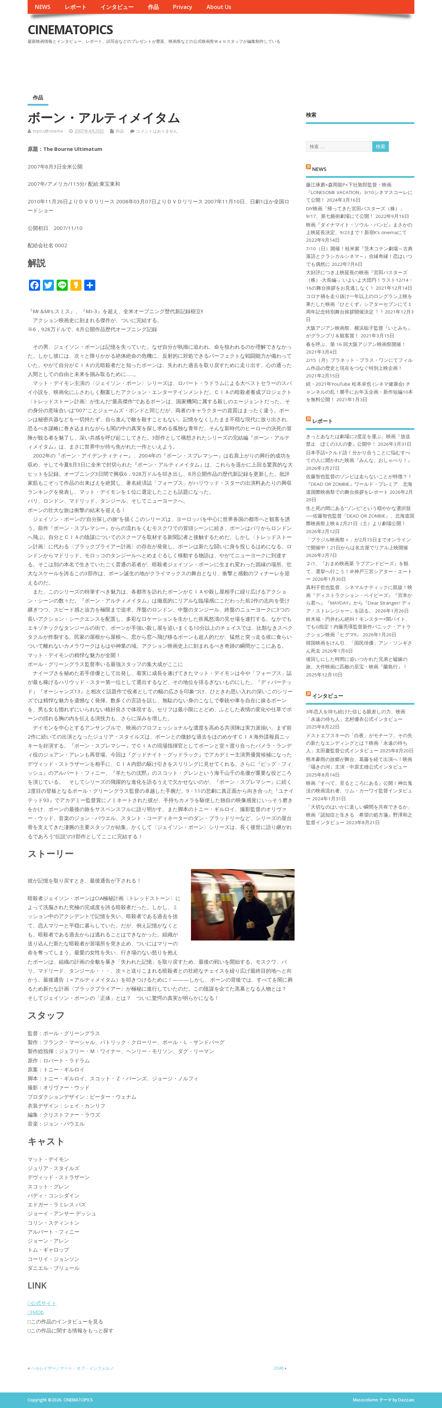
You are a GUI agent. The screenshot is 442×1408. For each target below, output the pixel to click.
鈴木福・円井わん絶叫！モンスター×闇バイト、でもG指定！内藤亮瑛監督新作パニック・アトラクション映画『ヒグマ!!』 (358, 627)
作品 (153, 7)
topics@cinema (48, 131)
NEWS (42, 7)
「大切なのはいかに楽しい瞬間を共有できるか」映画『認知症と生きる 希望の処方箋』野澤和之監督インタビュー (359, 815)
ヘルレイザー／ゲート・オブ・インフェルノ (72, 1368)
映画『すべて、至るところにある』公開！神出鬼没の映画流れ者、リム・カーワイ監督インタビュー (359, 791)
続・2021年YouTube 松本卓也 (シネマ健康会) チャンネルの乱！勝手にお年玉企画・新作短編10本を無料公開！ (359, 392)
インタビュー (117, 7)
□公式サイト (42, 1303)
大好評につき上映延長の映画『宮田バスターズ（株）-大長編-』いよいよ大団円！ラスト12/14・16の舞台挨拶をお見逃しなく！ (359, 280)
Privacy (182, 7)
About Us (218, 7)
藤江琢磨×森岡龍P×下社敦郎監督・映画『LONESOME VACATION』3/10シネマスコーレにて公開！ (359, 192)
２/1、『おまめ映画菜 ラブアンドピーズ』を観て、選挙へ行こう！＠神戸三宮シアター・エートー (359, 571)
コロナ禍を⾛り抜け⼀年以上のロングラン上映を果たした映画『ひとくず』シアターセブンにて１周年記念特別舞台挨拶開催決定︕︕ (359, 304)
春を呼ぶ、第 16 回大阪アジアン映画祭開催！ (356, 344)
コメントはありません (156, 131)
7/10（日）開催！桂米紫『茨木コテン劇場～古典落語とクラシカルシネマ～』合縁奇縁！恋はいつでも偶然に (359, 256)
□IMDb (36, 1312)
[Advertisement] (283, 65)
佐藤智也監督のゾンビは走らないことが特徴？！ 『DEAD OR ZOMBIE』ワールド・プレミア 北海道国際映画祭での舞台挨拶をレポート (359, 484)
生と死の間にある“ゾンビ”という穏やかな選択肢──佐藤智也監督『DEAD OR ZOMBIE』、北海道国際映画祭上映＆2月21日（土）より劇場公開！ (360, 516)
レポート (76, 7)
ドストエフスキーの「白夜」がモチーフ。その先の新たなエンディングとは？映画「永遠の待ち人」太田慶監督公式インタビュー (359, 743)
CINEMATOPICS (70, 29)
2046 (279, 1368)
